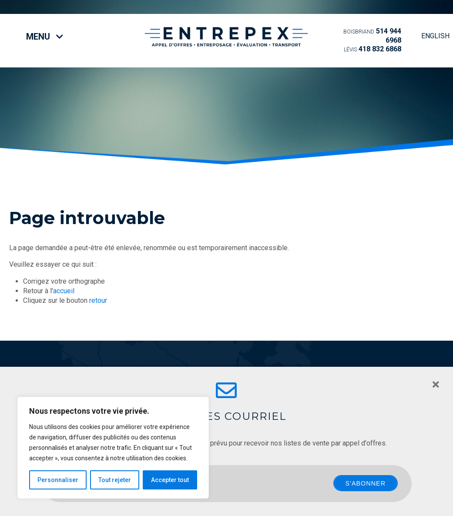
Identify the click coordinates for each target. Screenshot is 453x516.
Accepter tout (170, 479)
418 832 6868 (372, 49)
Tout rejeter (114, 479)
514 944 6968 (372, 35)
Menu (44, 36)
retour (98, 300)
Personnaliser (57, 479)
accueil (63, 291)
